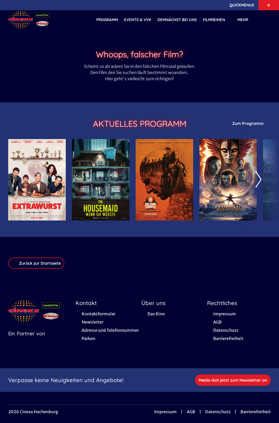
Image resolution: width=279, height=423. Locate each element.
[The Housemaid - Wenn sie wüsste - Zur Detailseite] (100, 179)
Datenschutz (217, 411)
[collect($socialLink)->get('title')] (9, 5)
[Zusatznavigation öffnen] (268, 5)
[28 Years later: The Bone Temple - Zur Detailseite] (164, 179)
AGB (191, 411)
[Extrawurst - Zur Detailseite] (37, 179)
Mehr (245, 19)
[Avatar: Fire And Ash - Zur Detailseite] (228, 179)
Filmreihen (217, 19)
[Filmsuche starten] (266, 19)
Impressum (165, 411)
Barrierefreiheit (255, 411)
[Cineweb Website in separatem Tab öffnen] (26, 340)
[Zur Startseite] (44, 19)
